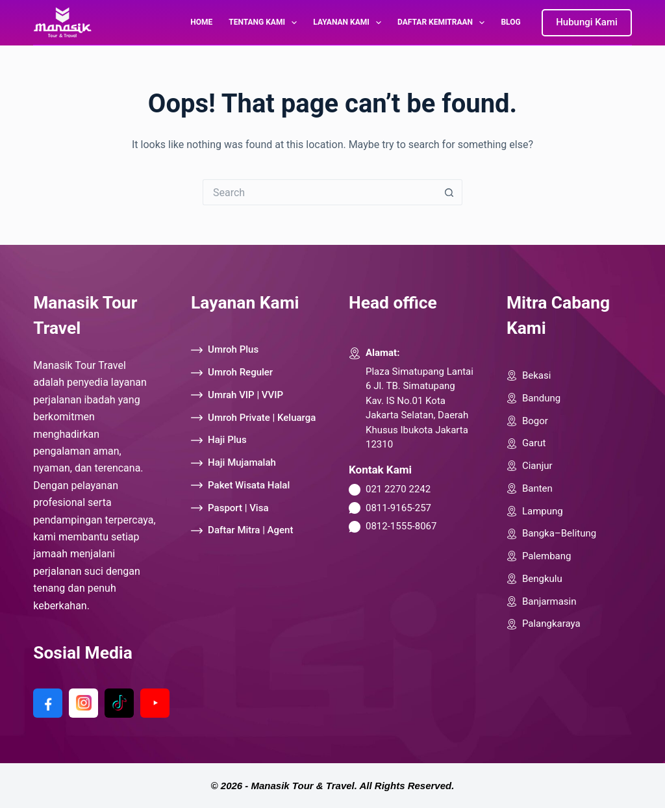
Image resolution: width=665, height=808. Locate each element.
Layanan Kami (349, 23)
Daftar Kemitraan (443, 23)
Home (201, 22)
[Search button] (449, 192)
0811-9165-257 (398, 508)
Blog (510, 22)
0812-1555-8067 (401, 526)
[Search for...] (319, 192)
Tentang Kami (265, 23)
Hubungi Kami (587, 22)
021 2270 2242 (398, 489)
